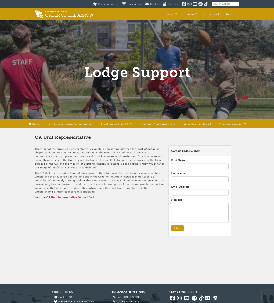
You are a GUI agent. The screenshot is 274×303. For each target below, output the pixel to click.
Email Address (180, 186)
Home (34, 123)
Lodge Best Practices (196, 123)
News (229, 14)
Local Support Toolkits (115, 123)
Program (189, 14)
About (171, 14)
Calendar (65, 297)
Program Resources (231, 123)
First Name (178, 160)
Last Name (178, 173)
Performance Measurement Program (70, 123)
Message (176, 199)
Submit (177, 228)
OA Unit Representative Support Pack (70, 197)
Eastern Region (128, 297)
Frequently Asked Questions (157, 123)
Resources (210, 14)
